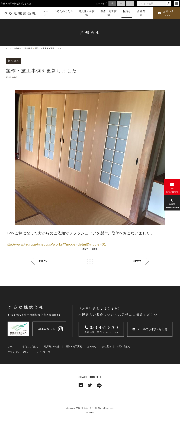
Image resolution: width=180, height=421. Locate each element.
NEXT (137, 261)
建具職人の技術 (52, 346)
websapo (90, 412)
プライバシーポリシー (19, 352)
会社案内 (106, 346)
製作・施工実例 (74, 346)
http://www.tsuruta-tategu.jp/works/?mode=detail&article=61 (56, 244)
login (176, 3)
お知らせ (92, 346)
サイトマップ (43, 352)
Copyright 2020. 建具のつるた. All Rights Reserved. (90, 408)
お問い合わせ (166, 13)
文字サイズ (101, 3)
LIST (90, 261)
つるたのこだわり (29, 346)
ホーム (11, 346)
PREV (43, 261)
